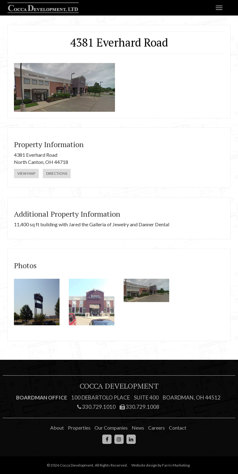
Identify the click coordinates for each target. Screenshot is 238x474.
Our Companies (111, 428)
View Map (26, 173)
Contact (177, 428)
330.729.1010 (96, 407)
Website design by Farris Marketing (160, 465)
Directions (56, 173)
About (57, 428)
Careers (156, 428)
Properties (79, 428)
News (138, 428)
